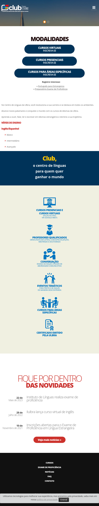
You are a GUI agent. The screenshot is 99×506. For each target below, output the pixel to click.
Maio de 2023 (16, 399)
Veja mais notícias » (49, 439)
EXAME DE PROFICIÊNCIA (49, 467)
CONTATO (49, 481)
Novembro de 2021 (13, 426)
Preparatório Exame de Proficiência (51, 89)
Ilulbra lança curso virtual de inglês (50, 411)
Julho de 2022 (16, 413)
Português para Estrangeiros (51, 86)
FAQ (49, 476)
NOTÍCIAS (49, 471)
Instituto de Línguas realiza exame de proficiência (52, 398)
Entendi (63, 500)
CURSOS (49, 462)
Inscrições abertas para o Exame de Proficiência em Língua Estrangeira (51, 426)
